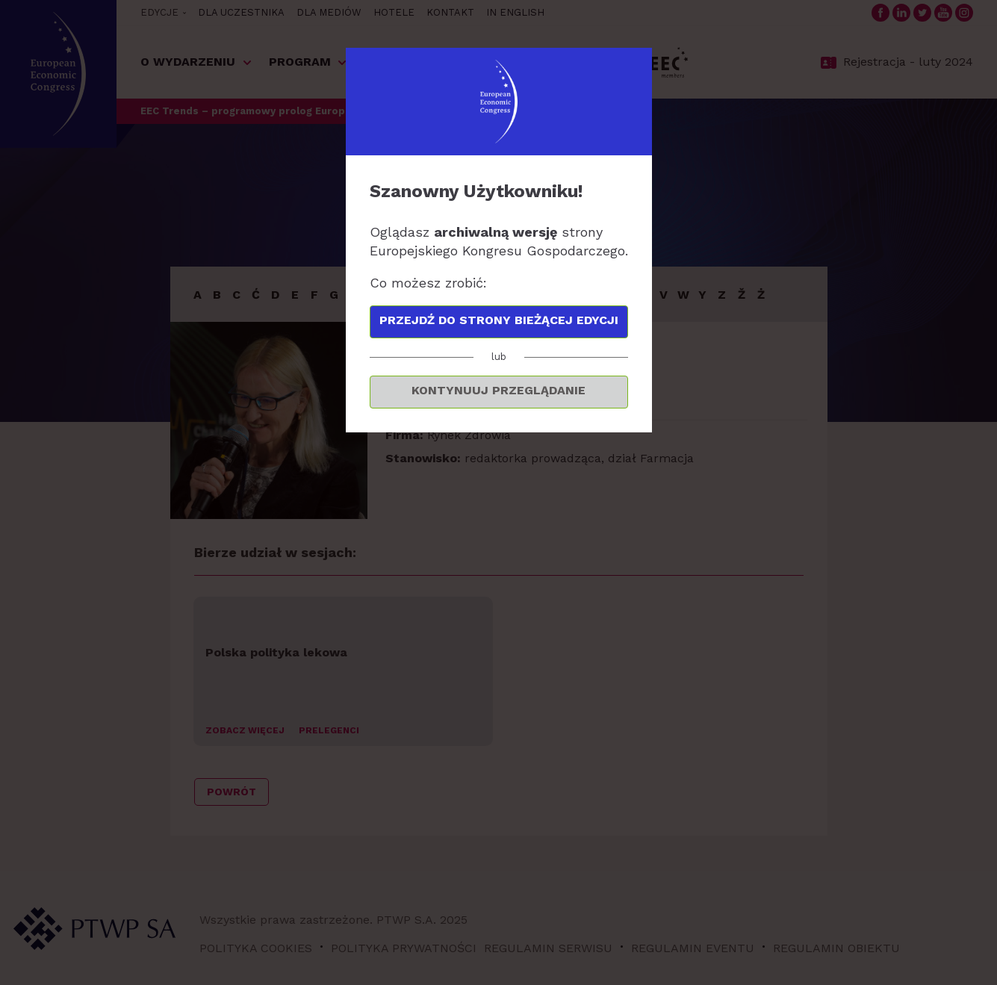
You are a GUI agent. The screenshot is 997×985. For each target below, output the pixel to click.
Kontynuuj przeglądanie (498, 390)
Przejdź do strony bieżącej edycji (498, 320)
